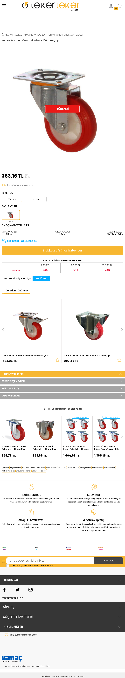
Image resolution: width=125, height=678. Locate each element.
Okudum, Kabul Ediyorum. (30, 561)
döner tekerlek (97, 468)
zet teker (5, 468)
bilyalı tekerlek (15, 468)
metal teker (62, 468)
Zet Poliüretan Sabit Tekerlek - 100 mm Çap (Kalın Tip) (44, 447)
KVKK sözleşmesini (20, 561)
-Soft (44, 672)
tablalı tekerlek (109, 468)
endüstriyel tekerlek (23, 471)
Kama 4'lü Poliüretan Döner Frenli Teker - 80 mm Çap (106, 447)
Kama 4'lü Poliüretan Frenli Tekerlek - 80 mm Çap (75, 447)
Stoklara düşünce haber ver (62, 250)
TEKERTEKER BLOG (12, 594)
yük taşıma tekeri (8, 471)
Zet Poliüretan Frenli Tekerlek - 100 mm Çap (25, 355)
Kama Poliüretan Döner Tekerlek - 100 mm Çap (14, 447)
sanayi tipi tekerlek (39, 471)
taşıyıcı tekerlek (73, 468)
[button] (121, 436)
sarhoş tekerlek (85, 468)
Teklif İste (41, 278)
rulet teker (41, 468)
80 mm (36, 199)
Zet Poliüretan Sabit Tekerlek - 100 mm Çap (87, 355)
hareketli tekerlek (28, 468)
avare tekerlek (51, 468)
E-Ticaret (52, 672)
